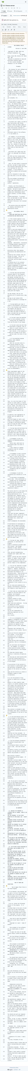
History (19, 26)
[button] (11, 16)
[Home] (3, 2)
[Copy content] (5, 30)
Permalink (9, 26)
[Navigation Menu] (25, 2)
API (19, 1069)
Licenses (16, 1069)
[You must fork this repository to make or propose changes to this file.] (11, 30)
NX (4, 5)
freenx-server (10, 5)
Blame (14, 26)
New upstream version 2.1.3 (16, 20)
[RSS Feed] (2, 8)
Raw (3, 26)
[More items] (26, 11)
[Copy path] (26, 15)
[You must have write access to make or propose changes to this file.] (14, 30)
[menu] (10, 1069)
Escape (24, 26)
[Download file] (2, 30)
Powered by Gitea (14, 1067)
